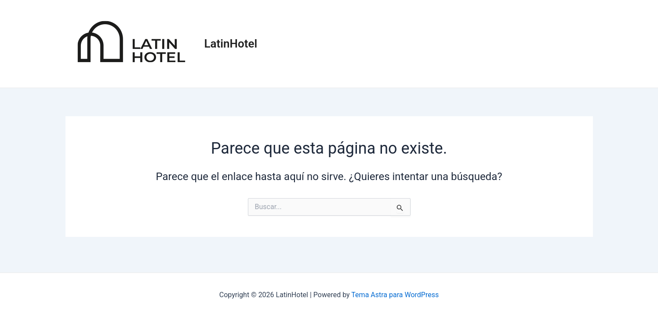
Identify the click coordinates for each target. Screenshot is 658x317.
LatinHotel (231, 43)
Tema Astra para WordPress (395, 295)
